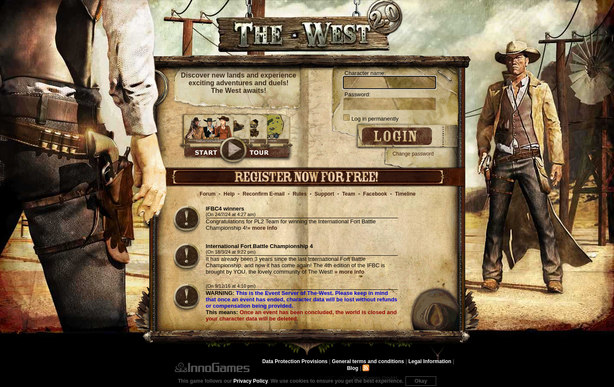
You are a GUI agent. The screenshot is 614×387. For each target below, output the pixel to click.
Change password (413, 154)
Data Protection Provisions (294, 361)
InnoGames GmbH (212, 367)
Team (348, 194)
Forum (207, 194)
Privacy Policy (250, 381)
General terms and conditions (368, 361)
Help (229, 194)
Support (324, 194)
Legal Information (430, 361)
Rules (300, 194)
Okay (420, 381)
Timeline (405, 194)
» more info (262, 228)
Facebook (375, 194)
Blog (353, 368)
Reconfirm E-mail (264, 194)
